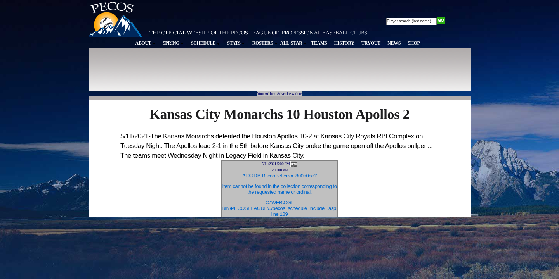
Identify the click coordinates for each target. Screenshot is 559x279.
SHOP (414, 43)
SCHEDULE (205, 43)
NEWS (394, 43)
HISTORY (344, 43)
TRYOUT (370, 43)
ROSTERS (265, 43)
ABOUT (145, 43)
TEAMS (319, 43)
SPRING (173, 43)
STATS (236, 43)
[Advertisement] (231, 73)
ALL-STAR (293, 43)
